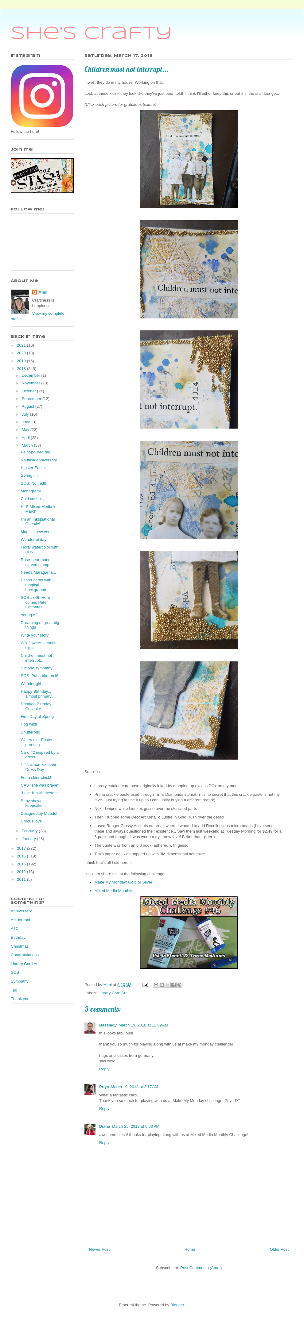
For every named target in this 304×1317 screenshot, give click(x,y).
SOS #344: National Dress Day (38, 767)
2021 (22, 345)
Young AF (29, 615)
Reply (104, 1069)
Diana (104, 1126)
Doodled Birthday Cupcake (36, 706)
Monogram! (31, 491)
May (26, 429)
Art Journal (20, 920)
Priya (104, 1086)
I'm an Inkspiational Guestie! (38, 521)
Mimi (43, 292)
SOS (15, 972)
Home (190, 1249)
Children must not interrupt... (36, 658)
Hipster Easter (33, 467)
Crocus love (31, 821)
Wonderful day (33, 539)
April (26, 437)
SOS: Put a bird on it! (39, 675)
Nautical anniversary (39, 460)
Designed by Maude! (39, 813)
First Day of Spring (37, 716)
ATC (14, 928)
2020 (22, 353)
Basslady (108, 1025)
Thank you (20, 998)
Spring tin (29, 475)
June (27, 422)
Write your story (35, 635)
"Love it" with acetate (39, 793)
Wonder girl (31, 683)
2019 (22, 361)
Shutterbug (30, 732)
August (28, 406)
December (31, 375)
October (29, 391)
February (30, 831)
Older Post (279, 1249)
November (31, 383)
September (32, 398)
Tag (14, 990)
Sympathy (20, 981)
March (28, 445)
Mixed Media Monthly (113, 890)
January (29, 838)
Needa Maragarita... (38, 572)
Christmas (20, 946)
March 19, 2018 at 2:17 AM (134, 1086)
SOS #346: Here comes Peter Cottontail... (35, 602)
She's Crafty (92, 34)
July (26, 414)
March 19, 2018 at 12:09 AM (143, 1025)
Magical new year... (38, 531)
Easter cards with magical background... (36, 585)
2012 (22, 871)
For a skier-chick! (36, 777)
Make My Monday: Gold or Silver (124, 882)
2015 (22, 864)
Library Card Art (113, 993)
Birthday (18, 937)
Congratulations (25, 955)
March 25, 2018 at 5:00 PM (135, 1126)
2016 (22, 856)
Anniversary (21, 911)
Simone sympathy (36, 668)
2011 (22, 879)
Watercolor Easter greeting (37, 742)
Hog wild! (29, 724)
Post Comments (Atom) (201, 1267)
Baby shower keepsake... (33, 803)
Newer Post (99, 1249)
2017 (22, 848)
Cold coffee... (32, 498)
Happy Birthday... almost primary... (37, 694)
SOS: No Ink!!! (33, 483)
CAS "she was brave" (39, 785)
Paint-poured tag (35, 452)
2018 (22, 368)
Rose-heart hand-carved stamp (36, 562)
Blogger (177, 1305)
